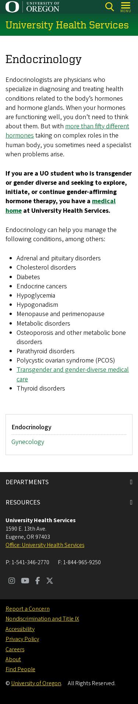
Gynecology (27, 442)
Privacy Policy (22, 639)
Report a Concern (28, 609)
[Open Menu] (126, 6)
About (13, 659)
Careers (15, 649)
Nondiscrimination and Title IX (42, 619)
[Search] (109, 6)
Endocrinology (31, 427)
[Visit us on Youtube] (25, 582)
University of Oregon (36, 683)
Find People (20, 669)
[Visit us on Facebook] (37, 582)
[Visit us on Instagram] (12, 582)
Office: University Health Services (45, 545)
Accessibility (20, 629)
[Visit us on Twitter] (49, 582)
